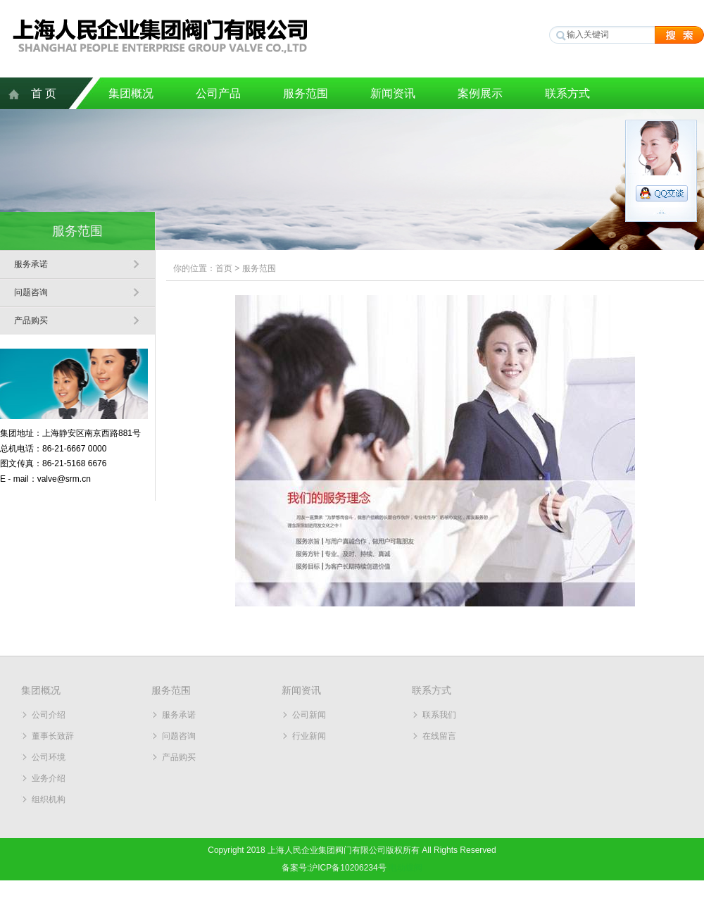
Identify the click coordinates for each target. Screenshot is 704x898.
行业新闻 (309, 736)
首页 (223, 268)
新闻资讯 (392, 93)
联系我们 (439, 715)
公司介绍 (48, 715)
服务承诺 (31, 264)
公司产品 (218, 93)
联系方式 (567, 93)
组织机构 (48, 799)
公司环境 (48, 757)
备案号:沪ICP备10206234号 (334, 868)
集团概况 (130, 93)
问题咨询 (31, 292)
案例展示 (480, 93)
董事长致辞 (53, 736)
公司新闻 (309, 715)
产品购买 (31, 320)
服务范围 (305, 93)
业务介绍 (48, 778)
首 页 (43, 93)
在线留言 (439, 736)
